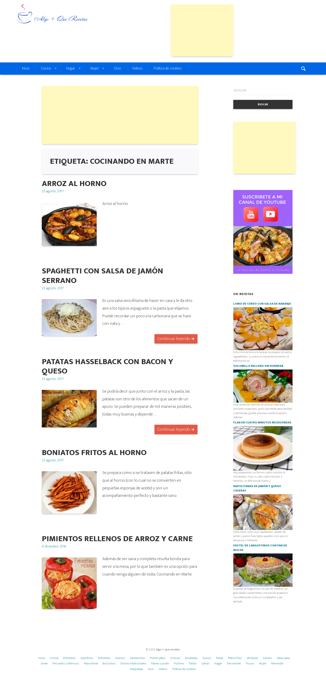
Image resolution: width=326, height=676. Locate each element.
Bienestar (277, 663)
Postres (179, 663)
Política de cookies (168, 68)
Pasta (219, 658)
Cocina (46, 68)
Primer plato (157, 658)
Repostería (91, 663)
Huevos (120, 658)
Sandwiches (137, 658)
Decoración (234, 663)
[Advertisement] (202, 30)
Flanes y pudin (160, 663)
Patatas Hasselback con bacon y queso (107, 366)
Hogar (70, 68)
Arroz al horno (74, 183)
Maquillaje (136, 669)
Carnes (267, 658)
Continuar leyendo (173, 338)
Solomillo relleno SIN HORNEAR (258, 365)
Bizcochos (109, 663)
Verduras (252, 658)
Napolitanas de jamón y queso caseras (257, 488)
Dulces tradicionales (133, 663)
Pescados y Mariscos (66, 663)
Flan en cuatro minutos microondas (262, 422)
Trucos (250, 663)
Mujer (94, 68)
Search (304, 68)
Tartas (193, 663)
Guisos (207, 658)
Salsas (205, 663)
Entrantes (69, 658)
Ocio (117, 68)
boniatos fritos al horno (94, 452)
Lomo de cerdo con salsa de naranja (262, 303)
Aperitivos (86, 658)
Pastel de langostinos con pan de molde (260, 548)
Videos (137, 68)
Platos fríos (235, 658)
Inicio (26, 68)
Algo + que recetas (168, 649)
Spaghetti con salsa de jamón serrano (102, 275)
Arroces (175, 658)
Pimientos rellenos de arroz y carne (117, 539)
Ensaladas (191, 658)
